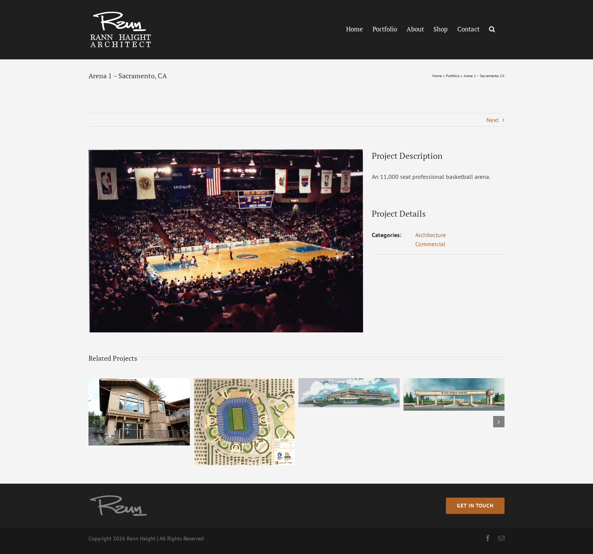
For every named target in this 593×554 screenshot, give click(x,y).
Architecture (430, 235)
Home (437, 75)
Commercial (430, 244)
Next (492, 120)
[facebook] (488, 538)
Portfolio (452, 75)
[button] (492, 28)
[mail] (501, 538)
